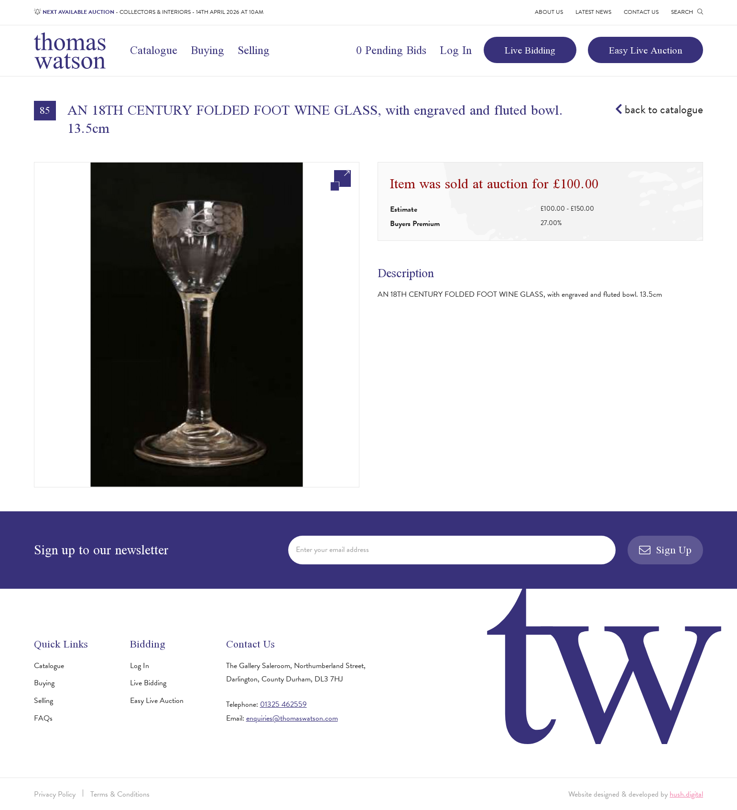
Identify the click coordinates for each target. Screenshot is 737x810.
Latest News (593, 12)
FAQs (43, 718)
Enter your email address (332, 549)
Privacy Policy (55, 794)
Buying (207, 50)
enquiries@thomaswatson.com (292, 718)
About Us (549, 12)
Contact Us (641, 12)
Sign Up (665, 550)
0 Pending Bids (391, 50)
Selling (254, 50)
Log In (456, 50)
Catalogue (153, 50)
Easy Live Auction (645, 50)
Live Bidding (530, 50)
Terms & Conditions (120, 794)
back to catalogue (659, 110)
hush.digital (686, 794)
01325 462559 (283, 704)
